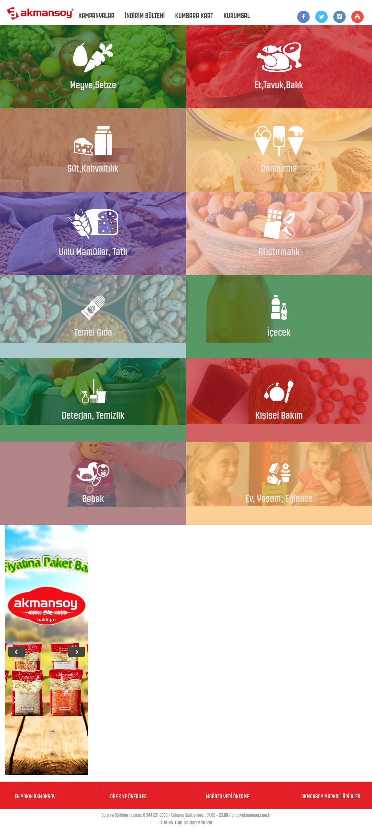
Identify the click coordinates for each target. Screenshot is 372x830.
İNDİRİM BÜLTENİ (145, 16)
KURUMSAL (237, 16)
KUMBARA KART (194, 16)
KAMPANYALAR (96, 16)
